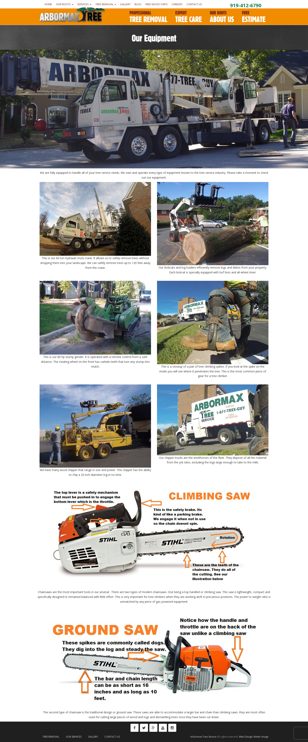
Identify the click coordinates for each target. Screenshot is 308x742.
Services (84, 4)
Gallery (125, 4)
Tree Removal (105, 4)
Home (48, 4)
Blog (138, 4)
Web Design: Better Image (253, 736)
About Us (222, 17)
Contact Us (194, 4)
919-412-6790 (245, 5)
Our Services (74, 736)
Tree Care (188, 17)
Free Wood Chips (156, 4)
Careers (177, 4)
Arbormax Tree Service (203, 736)
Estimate (253, 17)
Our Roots (64, 4)
